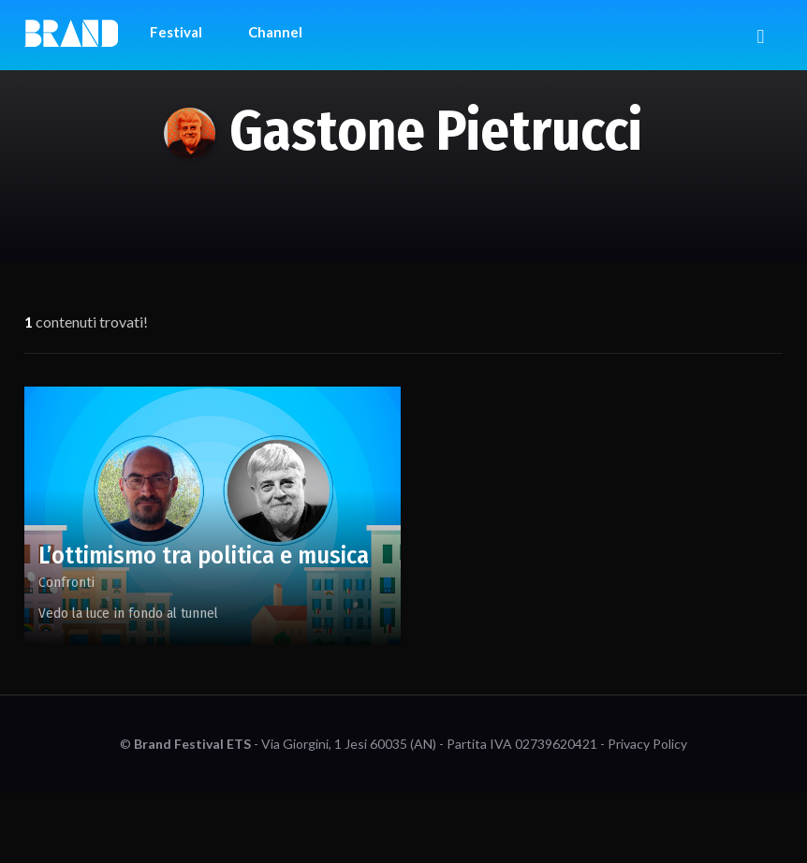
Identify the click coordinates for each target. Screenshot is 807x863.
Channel (275, 31)
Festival (176, 31)
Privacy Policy (647, 744)
